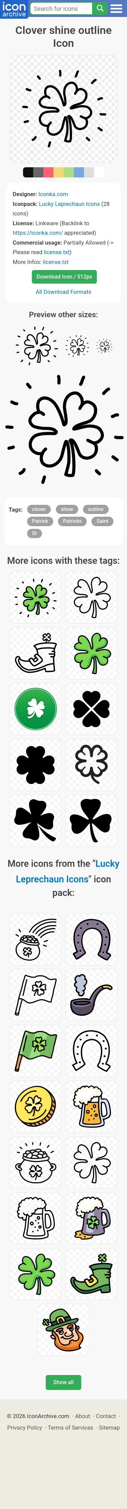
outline (96, 509)
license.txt (56, 252)
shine (67, 509)
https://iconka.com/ (38, 232)
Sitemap (109, 1427)
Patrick (40, 521)
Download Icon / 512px (64, 276)
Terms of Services (70, 1427)
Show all (63, 1382)
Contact (106, 1416)
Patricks (72, 521)
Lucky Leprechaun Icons (69, 203)
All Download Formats (63, 291)
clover (39, 509)
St (34, 533)
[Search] (100, 8)
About (82, 1416)
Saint (102, 521)
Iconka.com (53, 194)
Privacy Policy (24, 1427)
